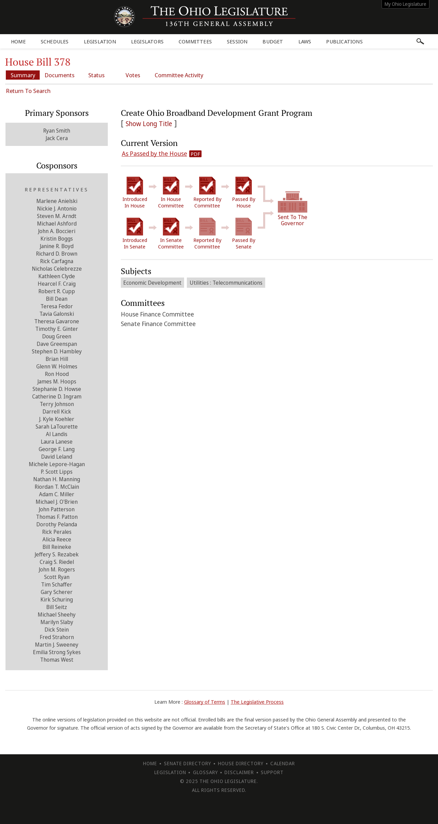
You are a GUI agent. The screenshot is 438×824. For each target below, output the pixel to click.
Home (18, 41)
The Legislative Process (257, 701)
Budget (272, 41)
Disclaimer (239, 772)
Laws (304, 41)
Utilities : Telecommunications (226, 282)
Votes (133, 75)
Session (237, 41)
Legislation (100, 41)
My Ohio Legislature (405, 4)
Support (272, 772)
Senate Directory (187, 763)
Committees (195, 41)
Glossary (205, 772)
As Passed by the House (154, 153)
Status (97, 75)
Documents (60, 75)
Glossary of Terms (204, 701)
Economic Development (153, 282)
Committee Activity (179, 75)
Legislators (147, 41)
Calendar (282, 763)
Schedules (55, 41)
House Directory (240, 763)
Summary (23, 75)
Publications (344, 41)
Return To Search (28, 91)
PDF (195, 153)
